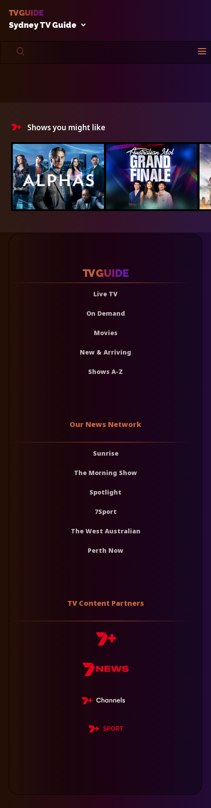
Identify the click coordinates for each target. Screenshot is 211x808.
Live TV (105, 294)
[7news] (105, 673)
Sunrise (105, 453)
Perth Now (105, 550)
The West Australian (106, 531)
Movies (106, 332)
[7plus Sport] (105, 730)
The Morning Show (105, 472)
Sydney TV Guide (45, 25)
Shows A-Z (105, 371)
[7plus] (106, 642)
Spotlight (105, 492)
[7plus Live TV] (105, 702)
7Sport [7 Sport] (106, 511)
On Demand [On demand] (105, 313)
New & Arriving (105, 352)
